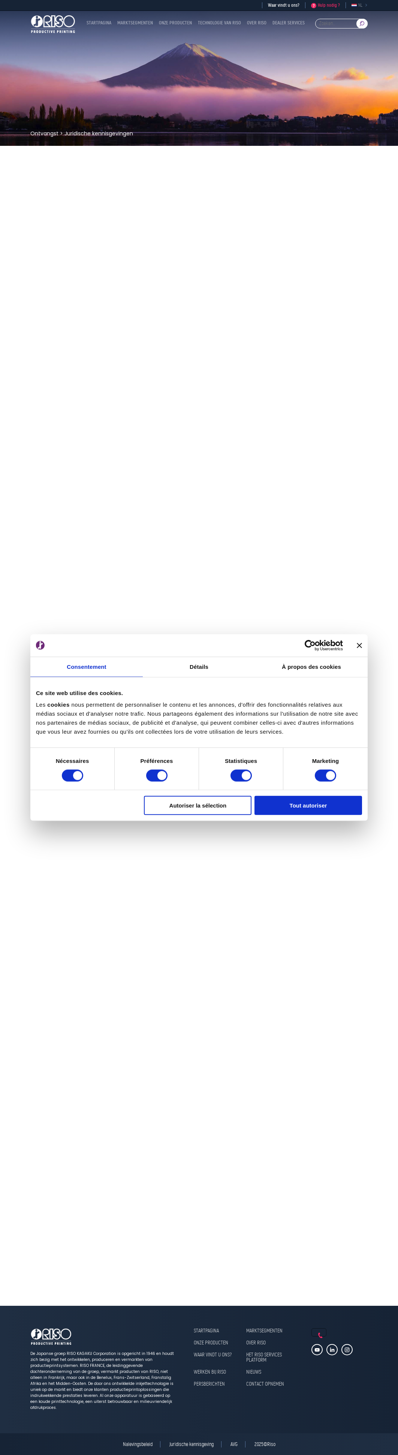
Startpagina (99, 23)
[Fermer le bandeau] (359, 645)
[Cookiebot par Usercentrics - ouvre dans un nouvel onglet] (310, 645)
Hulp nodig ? (329, 5)
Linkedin (332, 1349)
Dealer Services (288, 23)
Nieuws (253, 1372)
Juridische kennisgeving (191, 1444)
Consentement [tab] (86, 666)
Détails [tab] (199, 666)
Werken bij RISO (210, 1372)
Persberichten (209, 1384)
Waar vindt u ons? (283, 5)
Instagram (347, 1349)
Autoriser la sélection (198, 805)
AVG (234, 1444)
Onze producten (175, 23)
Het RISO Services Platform (264, 1357)
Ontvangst (44, 133)
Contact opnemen (265, 1384)
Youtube (317, 1349)
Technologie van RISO (219, 23)
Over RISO (256, 23)
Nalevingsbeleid (138, 1444)
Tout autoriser (308, 805)
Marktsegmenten (135, 23)
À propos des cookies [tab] (311, 666)
